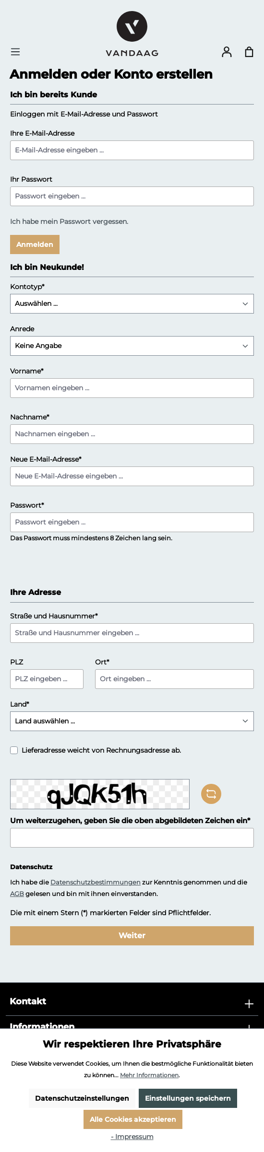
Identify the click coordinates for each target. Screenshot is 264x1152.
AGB (17, 893)
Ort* (102, 662)
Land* (19, 704)
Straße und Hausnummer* (53, 616)
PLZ (16, 662)
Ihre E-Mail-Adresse (42, 133)
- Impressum (132, 1136)
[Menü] (18, 51)
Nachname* (29, 417)
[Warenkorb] (249, 51)
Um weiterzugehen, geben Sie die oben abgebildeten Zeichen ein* (130, 820)
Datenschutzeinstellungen (82, 1098)
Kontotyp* (27, 286)
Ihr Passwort (31, 179)
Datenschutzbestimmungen (95, 882)
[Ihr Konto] (226, 51)
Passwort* (27, 505)
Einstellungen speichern (188, 1098)
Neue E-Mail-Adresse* (45, 459)
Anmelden (34, 244)
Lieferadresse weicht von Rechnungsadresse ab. (101, 750)
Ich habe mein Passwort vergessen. (69, 221)
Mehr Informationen (149, 1075)
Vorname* (26, 371)
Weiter (132, 935)
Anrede (22, 329)
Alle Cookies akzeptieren (133, 1119)
